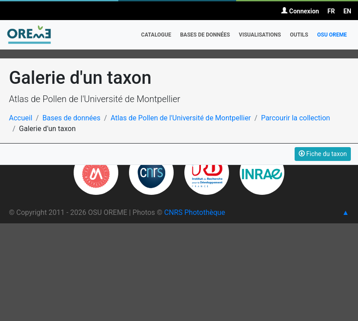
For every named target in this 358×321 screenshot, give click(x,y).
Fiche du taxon (323, 153)
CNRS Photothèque (194, 212)
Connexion (300, 11)
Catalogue (156, 35)
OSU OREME (332, 35)
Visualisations (260, 35)
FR (331, 11)
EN (347, 11)
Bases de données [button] (205, 35)
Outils (299, 35)
